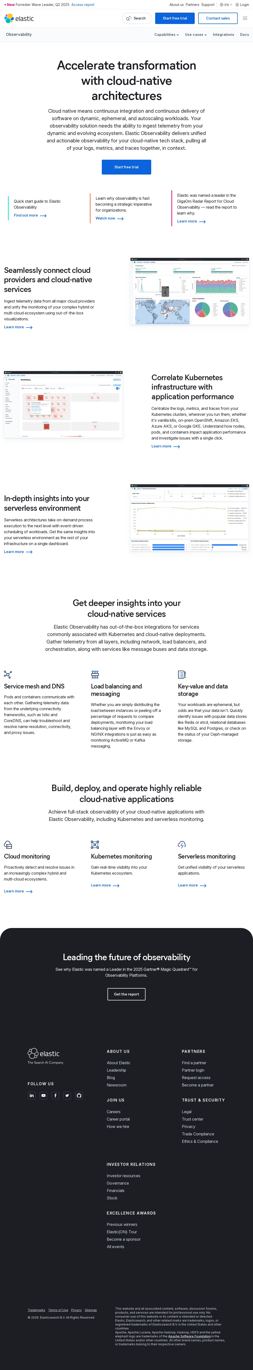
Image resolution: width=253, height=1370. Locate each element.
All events (115, 1246)
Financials (116, 1190)
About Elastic (118, 1062)
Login (242, 5)
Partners (192, 4)
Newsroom (116, 1085)
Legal (186, 1111)
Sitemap (91, 1310)
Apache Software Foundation (189, 1336)
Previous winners (122, 1224)
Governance (118, 1183)
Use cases (194, 34)
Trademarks (36, 1310)
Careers (114, 1111)
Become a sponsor (124, 1239)
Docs (244, 34)
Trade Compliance (198, 1133)
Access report (82, 4)
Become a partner (198, 1085)
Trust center (192, 1119)
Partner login (193, 1070)
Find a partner (194, 1062)
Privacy (188, 1126)
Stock (112, 1197)
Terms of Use (58, 1310)
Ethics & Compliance (200, 1141)
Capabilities (164, 34)
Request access (196, 1077)
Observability (19, 34)
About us (176, 4)
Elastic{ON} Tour (122, 1231)
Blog (111, 1077)
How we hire (118, 1126)
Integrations (223, 34)
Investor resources (123, 1175)
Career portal (118, 1119)
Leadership (116, 1070)
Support (207, 4)
